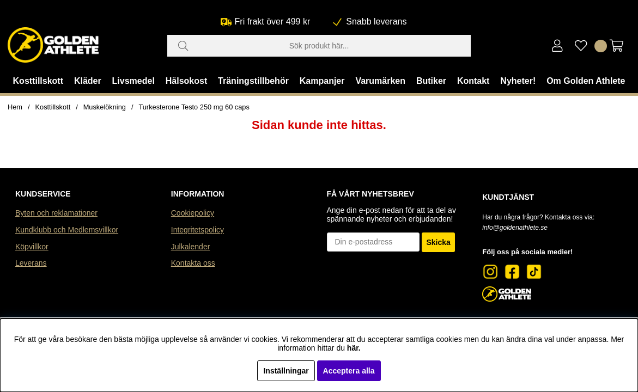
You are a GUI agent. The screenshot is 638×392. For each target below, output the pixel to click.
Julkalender (190, 246)
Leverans (31, 263)
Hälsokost (186, 80)
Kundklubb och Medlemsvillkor (66, 229)
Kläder (87, 80)
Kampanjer (322, 80)
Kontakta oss (193, 263)
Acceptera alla (349, 370)
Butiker (431, 80)
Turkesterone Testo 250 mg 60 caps (193, 107)
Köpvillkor (31, 246)
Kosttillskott (38, 80)
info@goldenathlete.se (515, 227)
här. (354, 348)
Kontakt (473, 80)
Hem (15, 107)
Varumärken (380, 80)
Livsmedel (133, 80)
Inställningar (285, 370)
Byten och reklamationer (56, 213)
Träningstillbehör (253, 80)
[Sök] (319, 46)
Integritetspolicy (197, 229)
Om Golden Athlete (585, 80)
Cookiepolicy (192, 213)
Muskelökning (104, 107)
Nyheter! (518, 80)
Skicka (438, 242)
